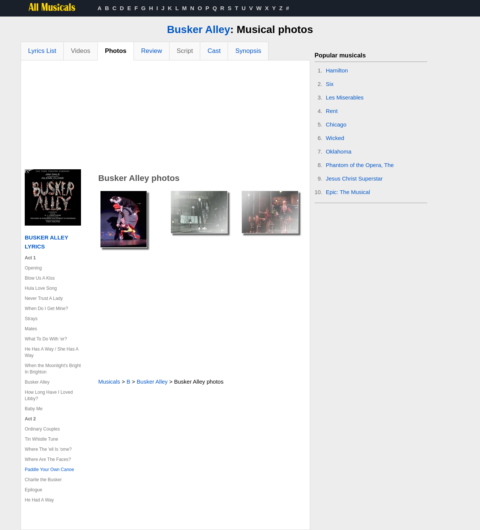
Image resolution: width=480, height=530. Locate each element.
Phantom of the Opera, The (360, 165)
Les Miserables (345, 97)
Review (151, 50)
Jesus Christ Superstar (354, 178)
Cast (213, 50)
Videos (80, 50)
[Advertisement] (165, 116)
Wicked (335, 138)
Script (185, 50)
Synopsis (248, 50)
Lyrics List (42, 50)
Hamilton (337, 70)
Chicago (336, 124)
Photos (116, 50)
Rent (332, 111)
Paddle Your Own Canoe (49, 469)
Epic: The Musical (348, 192)
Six (330, 84)
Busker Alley (198, 29)
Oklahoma (338, 151)
